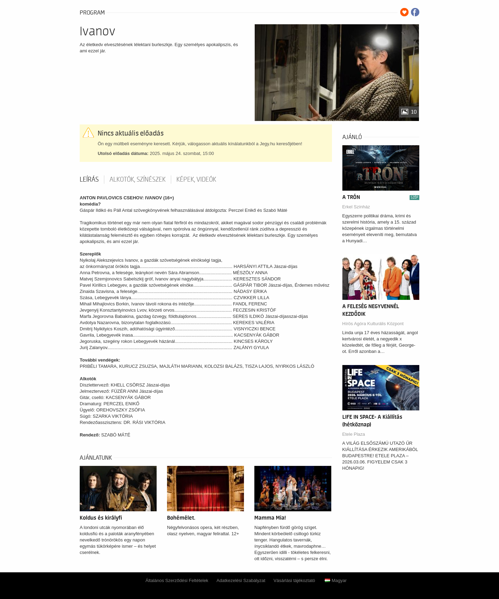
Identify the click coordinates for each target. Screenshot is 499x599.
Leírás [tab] (89, 179)
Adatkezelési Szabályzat (241, 580)
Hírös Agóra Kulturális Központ (373, 323)
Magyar (336, 580)
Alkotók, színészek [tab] (138, 179)
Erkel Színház (356, 206)
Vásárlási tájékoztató (294, 580)
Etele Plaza (353, 434)
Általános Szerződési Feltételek (177, 580)
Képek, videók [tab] (196, 179)
